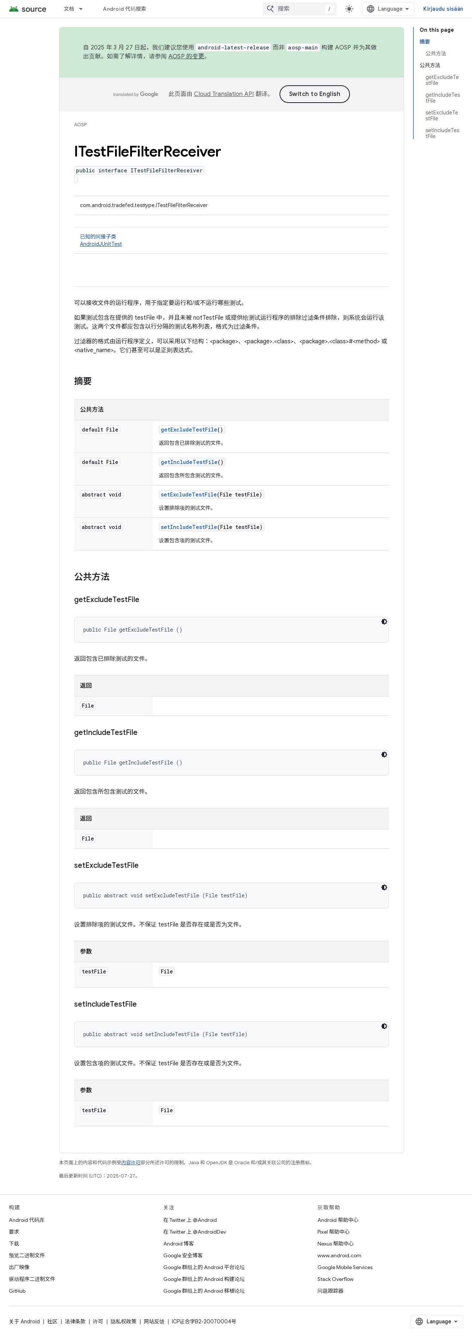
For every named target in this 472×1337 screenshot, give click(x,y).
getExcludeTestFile (189, 429)
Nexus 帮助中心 (335, 1243)
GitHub (17, 1291)
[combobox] (300, 9)
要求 (14, 1231)
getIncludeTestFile (189, 461)
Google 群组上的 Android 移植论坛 (204, 1291)
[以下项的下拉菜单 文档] (84, 9)
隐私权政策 (123, 1321)
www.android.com (339, 1255)
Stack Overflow (335, 1279)
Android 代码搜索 (124, 9)
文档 (69, 9)
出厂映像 (19, 1267)
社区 (52, 1321)
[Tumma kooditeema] (384, 621)
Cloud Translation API (224, 94)
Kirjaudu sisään (443, 9)
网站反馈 (154, 1321)
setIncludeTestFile (189, 526)
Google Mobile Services (344, 1267)
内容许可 (130, 1162)
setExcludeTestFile (189, 494)
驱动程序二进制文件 (32, 1279)
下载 (14, 1243)
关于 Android (24, 1321)
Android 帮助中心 (337, 1220)
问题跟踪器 (330, 1291)
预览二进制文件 (27, 1255)
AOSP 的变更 (186, 56)
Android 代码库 (27, 1220)
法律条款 (75, 1321)
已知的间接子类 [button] (231, 240)
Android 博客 (178, 1243)
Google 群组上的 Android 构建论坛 (204, 1279)
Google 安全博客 (183, 1255)
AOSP (80, 124)
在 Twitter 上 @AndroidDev (194, 1231)
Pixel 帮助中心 (333, 1231)
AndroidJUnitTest (101, 244)
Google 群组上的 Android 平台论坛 (204, 1267)
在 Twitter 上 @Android (190, 1220)
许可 (98, 1321)
